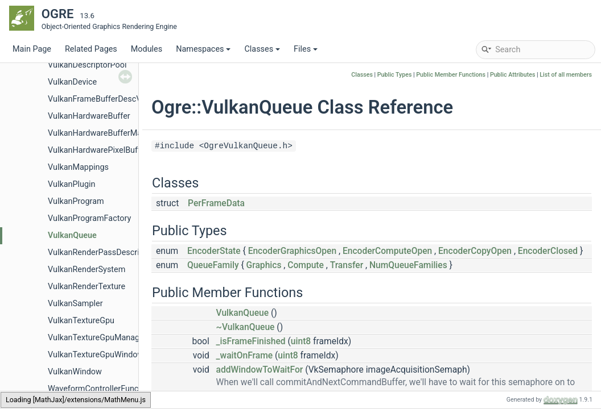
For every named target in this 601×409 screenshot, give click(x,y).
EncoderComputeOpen (387, 251)
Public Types (394, 74)
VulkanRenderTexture (86, 286)
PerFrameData (216, 203)
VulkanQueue (72, 235)
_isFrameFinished (251, 341)
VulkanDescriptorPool (87, 65)
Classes (262, 49)
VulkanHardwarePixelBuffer (97, 150)
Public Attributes (513, 74)
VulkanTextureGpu (81, 320)
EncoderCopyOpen (475, 251)
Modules (146, 49)
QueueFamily (213, 265)
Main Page (32, 49)
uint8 (301, 341)
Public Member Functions (450, 74)
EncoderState (214, 251)
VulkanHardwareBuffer (89, 116)
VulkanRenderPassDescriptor (101, 252)
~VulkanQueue (245, 327)
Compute (305, 265)
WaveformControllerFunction (100, 389)
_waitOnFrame (244, 355)
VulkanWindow (75, 372)
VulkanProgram (76, 201)
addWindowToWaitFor (259, 370)
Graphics (264, 265)
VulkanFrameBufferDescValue (102, 99)
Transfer (347, 265)
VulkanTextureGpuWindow (95, 355)
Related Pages (91, 49)
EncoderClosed (548, 251)
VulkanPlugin (72, 184)
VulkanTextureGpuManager (97, 338)
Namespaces (203, 49)
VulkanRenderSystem (86, 269)
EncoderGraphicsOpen (292, 251)
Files (306, 49)
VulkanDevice (72, 82)
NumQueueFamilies (408, 265)
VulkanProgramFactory (89, 218)
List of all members (566, 74)
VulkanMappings (78, 167)
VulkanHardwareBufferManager (105, 133)
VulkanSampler (75, 303)
